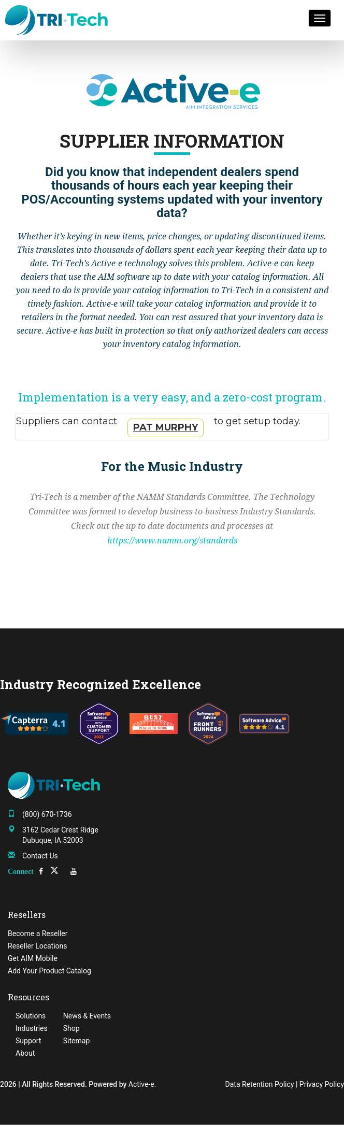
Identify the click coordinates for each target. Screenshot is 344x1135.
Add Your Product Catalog (49, 971)
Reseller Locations (37, 946)
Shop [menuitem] (71, 1028)
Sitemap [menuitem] (76, 1041)
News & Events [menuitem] (87, 1016)
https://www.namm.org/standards (172, 540)
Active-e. (142, 1084)
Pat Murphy (165, 427)
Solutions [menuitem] (31, 1016)
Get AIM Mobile (33, 958)
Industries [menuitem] (32, 1028)
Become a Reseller (37, 933)
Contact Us (40, 856)
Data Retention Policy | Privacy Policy (284, 1084)
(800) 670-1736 (47, 814)
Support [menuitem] (28, 1041)
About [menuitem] (25, 1053)
